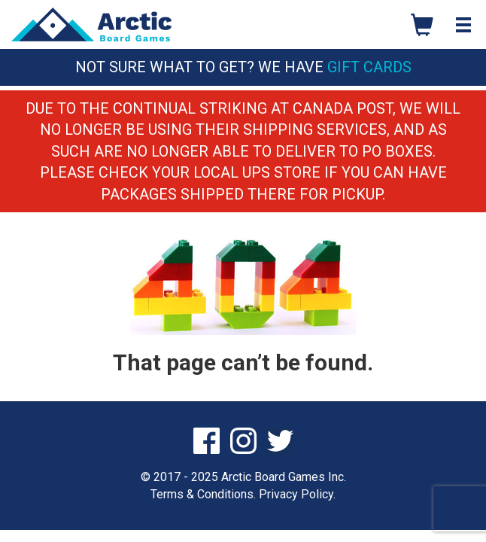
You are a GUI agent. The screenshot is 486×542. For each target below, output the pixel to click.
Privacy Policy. (297, 494)
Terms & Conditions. (203, 494)
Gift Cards (369, 67)
